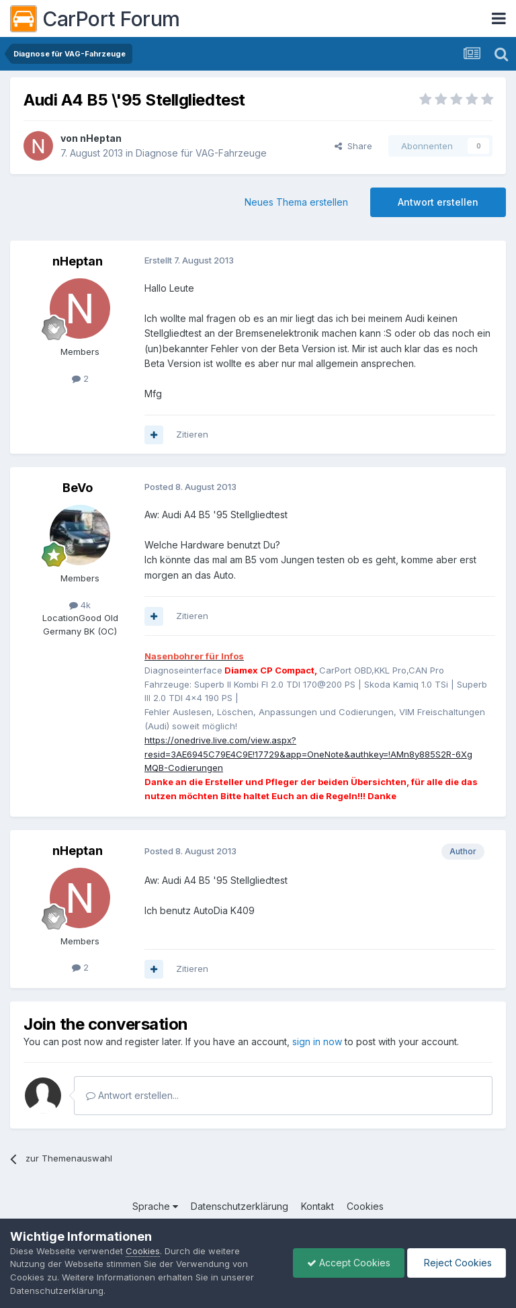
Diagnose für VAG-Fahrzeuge (201, 153)
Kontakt (317, 1206)
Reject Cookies (456, 1262)
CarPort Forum (95, 18)
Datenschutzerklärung (239, 1206)
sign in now (317, 1041)
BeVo (77, 488)
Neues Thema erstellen (296, 202)
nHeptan (101, 138)
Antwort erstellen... (132, 1095)
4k (80, 605)
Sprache (155, 1206)
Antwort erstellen (438, 202)
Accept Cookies (348, 1262)
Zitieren (192, 434)
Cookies (365, 1206)
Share (353, 145)
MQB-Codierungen (183, 767)
